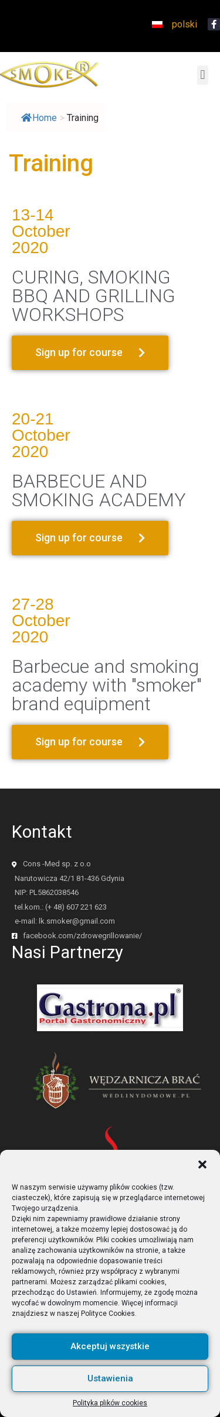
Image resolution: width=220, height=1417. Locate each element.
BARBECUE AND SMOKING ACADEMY (99, 490)
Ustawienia (110, 1388)
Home (39, 117)
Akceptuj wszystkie (110, 1356)
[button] (202, 1174)
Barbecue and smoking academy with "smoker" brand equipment (107, 685)
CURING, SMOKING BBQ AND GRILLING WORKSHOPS (93, 296)
